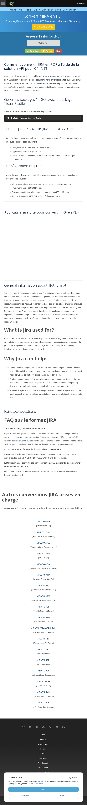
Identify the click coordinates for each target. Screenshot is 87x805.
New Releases (43, 744)
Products (43, 740)
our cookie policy (37, 784)
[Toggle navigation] (3, 3)
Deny (62, 796)
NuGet (42, 83)
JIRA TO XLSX (43, 681)
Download (33, 51)
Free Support (43, 763)
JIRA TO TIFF (43, 639)
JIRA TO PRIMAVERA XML (43, 628)
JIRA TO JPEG (43, 553)
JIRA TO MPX (43, 596)
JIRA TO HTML (43, 532)
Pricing (47, 51)
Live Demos (42, 758)
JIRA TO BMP (43, 521)
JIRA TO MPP (43, 575)
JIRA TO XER (43, 660)
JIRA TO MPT (43, 585)
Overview (42, 43)
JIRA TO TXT (43, 649)
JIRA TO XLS (43, 671)
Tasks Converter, (19, 441)
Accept (43, 789)
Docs (43, 754)
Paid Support (43, 768)
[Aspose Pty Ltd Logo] (11, 3)
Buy (58, 51)
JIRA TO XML (43, 692)
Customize (25, 796)
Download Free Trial (43, 27)
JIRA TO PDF (43, 607)
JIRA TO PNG (43, 617)
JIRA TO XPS (43, 703)
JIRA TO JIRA (43, 543)
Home (43, 735)
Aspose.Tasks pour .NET (53, 76)
